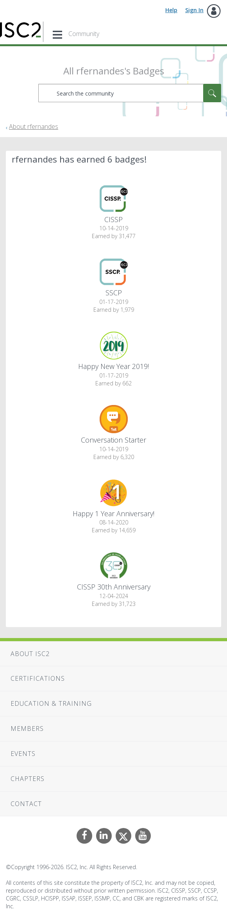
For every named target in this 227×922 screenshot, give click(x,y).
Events (23, 753)
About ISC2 (30, 653)
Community (83, 33)
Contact (26, 803)
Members (27, 728)
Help (171, 10)
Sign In (194, 10)
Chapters (28, 778)
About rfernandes (33, 126)
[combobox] (129, 93)
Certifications (38, 678)
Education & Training (51, 703)
